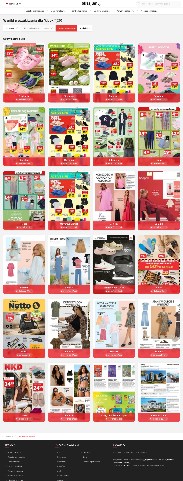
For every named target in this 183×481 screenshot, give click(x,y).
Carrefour (61, 466)
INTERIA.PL (127, 465)
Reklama (129, 452)
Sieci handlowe (14, 462)
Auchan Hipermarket (91, 462)
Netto (84, 457)
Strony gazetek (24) (66, 28)
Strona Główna (14, 452)
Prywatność (143, 452)
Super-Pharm (63, 476)
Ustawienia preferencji (121, 462)
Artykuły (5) (85, 28)
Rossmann (62, 462)
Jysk (59, 471)
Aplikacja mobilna (15, 476)
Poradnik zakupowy (16, 471)
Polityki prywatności (166, 460)
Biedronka (61, 457)
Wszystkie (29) (12, 28)
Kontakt (118, 452)
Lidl (58, 452)
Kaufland (86, 452)
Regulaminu (149, 460)
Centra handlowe (15, 466)
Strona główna (7, 436)
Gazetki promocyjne (16, 457)
